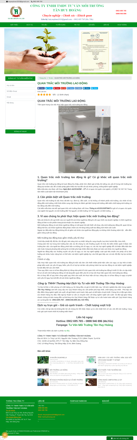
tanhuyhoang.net (48, 417)
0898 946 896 (42, 408)
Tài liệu (44, 25)
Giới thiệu (14, 25)
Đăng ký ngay (20, 131)
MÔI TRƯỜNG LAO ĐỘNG (59, 370)
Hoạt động (122, 25)
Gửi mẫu (92, 25)
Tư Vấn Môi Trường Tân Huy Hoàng (90, 324)
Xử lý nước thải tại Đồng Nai (109, 370)
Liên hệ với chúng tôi (120, 438)
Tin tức (77, 25)
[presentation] (7, 52)
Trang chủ (43, 78)
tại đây (67, 331)
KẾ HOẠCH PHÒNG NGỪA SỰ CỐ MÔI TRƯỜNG (66, 380)
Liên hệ (106, 25)
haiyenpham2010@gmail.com (17, 1)
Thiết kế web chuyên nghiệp (29, 433)
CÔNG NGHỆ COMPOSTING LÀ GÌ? (110, 380)
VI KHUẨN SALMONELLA (58, 357)
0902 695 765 (36, 1)
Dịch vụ (30, 25)
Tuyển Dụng (60, 25)
